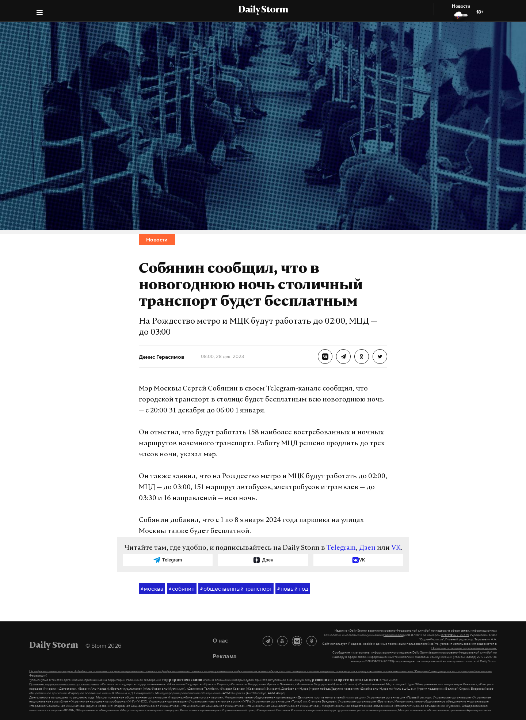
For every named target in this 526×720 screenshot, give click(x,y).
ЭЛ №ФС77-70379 (455, 635)
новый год (292, 589)
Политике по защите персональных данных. (464, 648)
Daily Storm (263, 10)
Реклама (225, 656)
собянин (182, 589)
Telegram (341, 548)
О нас (220, 640)
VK (396, 548)
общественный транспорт (236, 589)
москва (152, 589)
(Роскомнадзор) (393, 635)
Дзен (367, 548)
